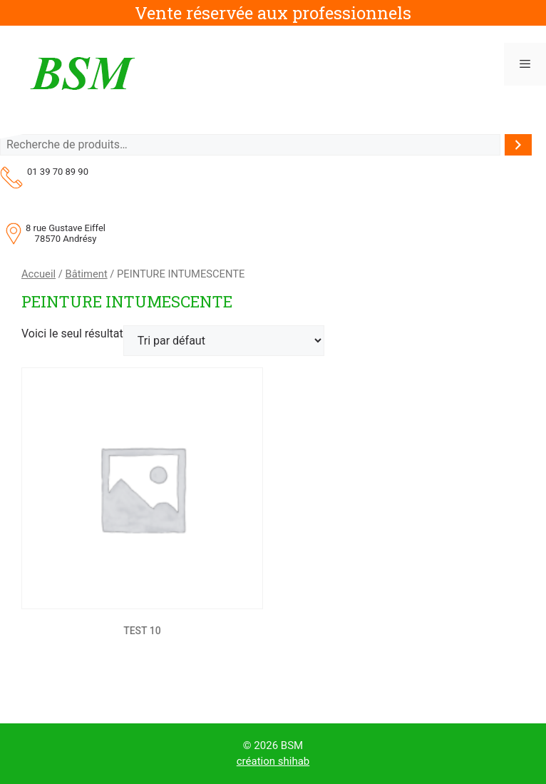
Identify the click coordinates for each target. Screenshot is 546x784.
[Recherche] (518, 145)
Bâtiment (86, 274)
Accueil (38, 274)
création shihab (273, 761)
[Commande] (223, 340)
